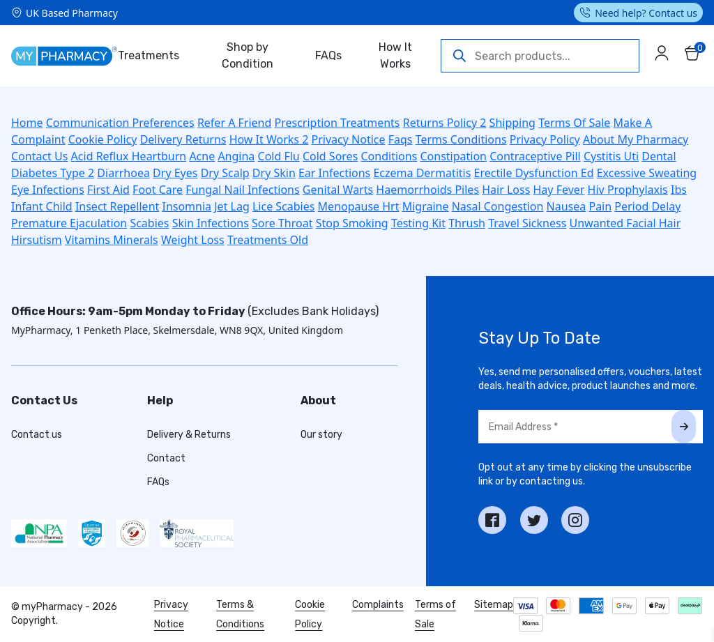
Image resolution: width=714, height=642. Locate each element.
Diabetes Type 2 (52, 173)
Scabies (149, 223)
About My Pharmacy (635, 139)
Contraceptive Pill (535, 156)
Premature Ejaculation (69, 223)
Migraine (425, 206)
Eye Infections (47, 189)
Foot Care (157, 189)
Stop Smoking (352, 223)
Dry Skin (274, 173)
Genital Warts (338, 189)
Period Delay (647, 206)
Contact (166, 458)
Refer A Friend (234, 122)
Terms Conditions (461, 139)
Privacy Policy (545, 139)
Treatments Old (267, 239)
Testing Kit (418, 223)
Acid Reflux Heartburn (129, 156)
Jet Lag (232, 206)
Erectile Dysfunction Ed (534, 173)
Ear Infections (334, 173)
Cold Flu (279, 156)
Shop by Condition (247, 55)
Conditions (388, 156)
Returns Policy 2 (445, 122)
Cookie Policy (102, 139)
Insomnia (186, 206)
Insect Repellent (117, 206)
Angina (236, 156)
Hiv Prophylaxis (628, 189)
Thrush (466, 223)
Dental (658, 156)
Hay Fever (559, 189)
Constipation (453, 156)
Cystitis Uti (611, 156)
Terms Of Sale (574, 122)
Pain (600, 206)
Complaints (378, 605)
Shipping (512, 122)
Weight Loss (193, 239)
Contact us (36, 435)
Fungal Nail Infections (242, 189)
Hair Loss (506, 189)
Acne (202, 156)
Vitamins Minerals (111, 239)
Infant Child (42, 206)
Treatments (148, 55)
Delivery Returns (183, 139)
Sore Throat (282, 223)
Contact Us (39, 156)
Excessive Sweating (647, 173)
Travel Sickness (527, 223)
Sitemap (493, 605)
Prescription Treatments (337, 122)
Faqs (400, 139)
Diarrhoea (123, 173)
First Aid (108, 189)
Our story (321, 435)
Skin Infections (210, 223)
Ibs (679, 189)
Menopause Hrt (359, 206)
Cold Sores (330, 156)
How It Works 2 (269, 139)
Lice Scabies (283, 206)
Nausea (566, 206)
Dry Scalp (225, 173)
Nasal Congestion (498, 206)
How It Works (395, 55)
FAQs (328, 55)
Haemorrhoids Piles (427, 189)
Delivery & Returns (189, 435)
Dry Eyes (175, 173)
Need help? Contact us (646, 13)
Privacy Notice (349, 139)
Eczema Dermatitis (422, 173)
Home (27, 122)
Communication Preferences (120, 122)
